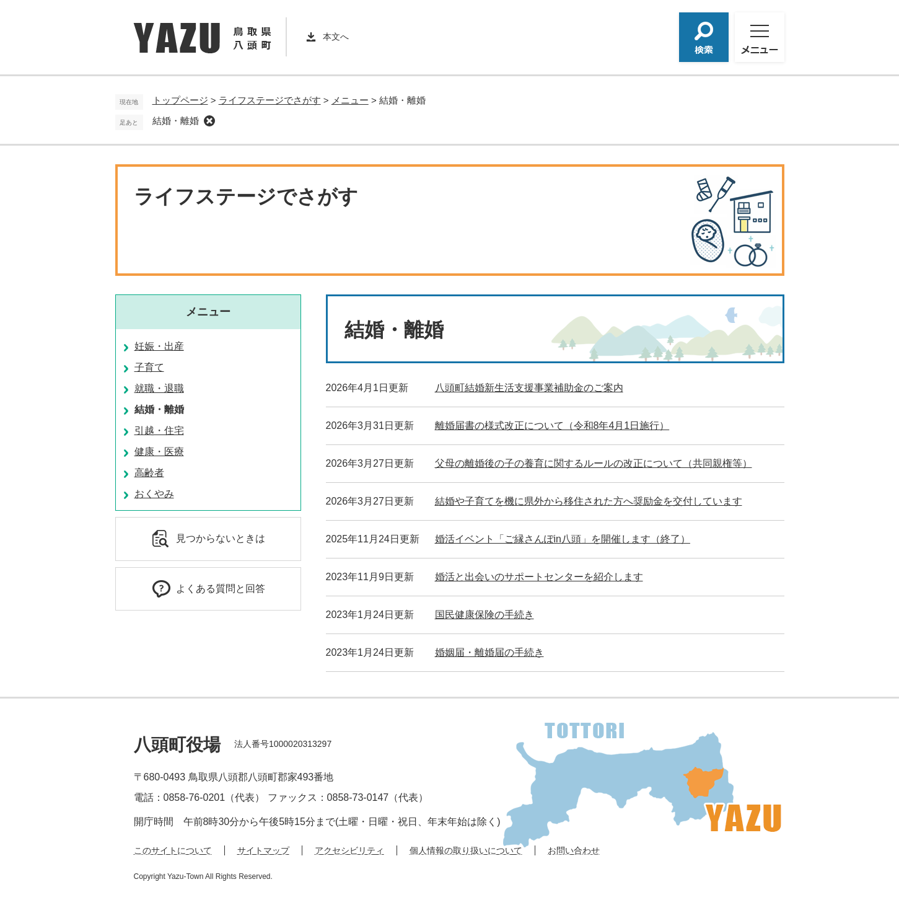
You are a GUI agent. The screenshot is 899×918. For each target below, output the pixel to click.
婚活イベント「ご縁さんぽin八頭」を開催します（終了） (562, 539)
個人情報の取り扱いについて (466, 850)
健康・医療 (159, 451)
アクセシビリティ (349, 850)
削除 (209, 120)
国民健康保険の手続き (484, 614)
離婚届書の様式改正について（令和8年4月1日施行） (552, 425)
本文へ (336, 37)
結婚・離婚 (175, 120)
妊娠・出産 (159, 346)
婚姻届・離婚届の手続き (489, 652)
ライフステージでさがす (270, 100)
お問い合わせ (574, 850)
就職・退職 (159, 388)
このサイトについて (173, 850)
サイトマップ (263, 850)
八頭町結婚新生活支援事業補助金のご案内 (529, 387)
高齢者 (149, 472)
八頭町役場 (177, 744)
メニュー (350, 100)
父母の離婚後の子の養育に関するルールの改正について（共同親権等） (593, 463)
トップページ (180, 100)
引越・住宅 (159, 430)
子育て (149, 367)
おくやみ (154, 493)
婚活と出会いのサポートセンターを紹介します (539, 577)
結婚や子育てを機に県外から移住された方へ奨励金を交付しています (588, 501)
